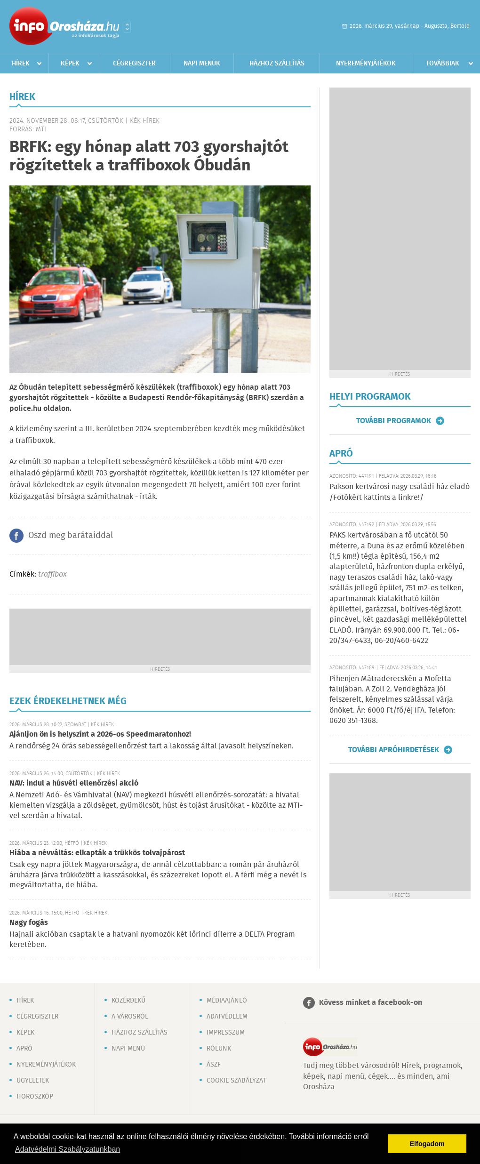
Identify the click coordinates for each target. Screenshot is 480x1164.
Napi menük (202, 63)
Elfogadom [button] (427, 1144)
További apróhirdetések (393, 750)
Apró (24, 1049)
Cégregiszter (134, 63)
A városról (130, 1016)
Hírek (21, 63)
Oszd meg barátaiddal (70, 535)
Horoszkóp (34, 1097)
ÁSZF (214, 1065)
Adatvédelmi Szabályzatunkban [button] (67, 1149)
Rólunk (219, 1049)
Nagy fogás (28, 923)
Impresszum (226, 1033)
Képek (70, 63)
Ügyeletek (32, 1081)
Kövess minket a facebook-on (370, 1003)
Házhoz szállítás (276, 63)
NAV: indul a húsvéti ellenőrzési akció (73, 783)
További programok (393, 421)
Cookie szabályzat (236, 1081)
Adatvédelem (227, 1016)
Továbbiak (442, 63)
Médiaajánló (227, 1000)
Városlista (127, 27)
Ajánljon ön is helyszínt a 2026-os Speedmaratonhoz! (100, 734)
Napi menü (128, 1049)
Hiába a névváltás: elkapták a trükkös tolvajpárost (97, 853)
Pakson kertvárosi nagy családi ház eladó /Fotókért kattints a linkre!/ (399, 492)
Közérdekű (128, 1000)
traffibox (52, 574)
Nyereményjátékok (366, 63)
